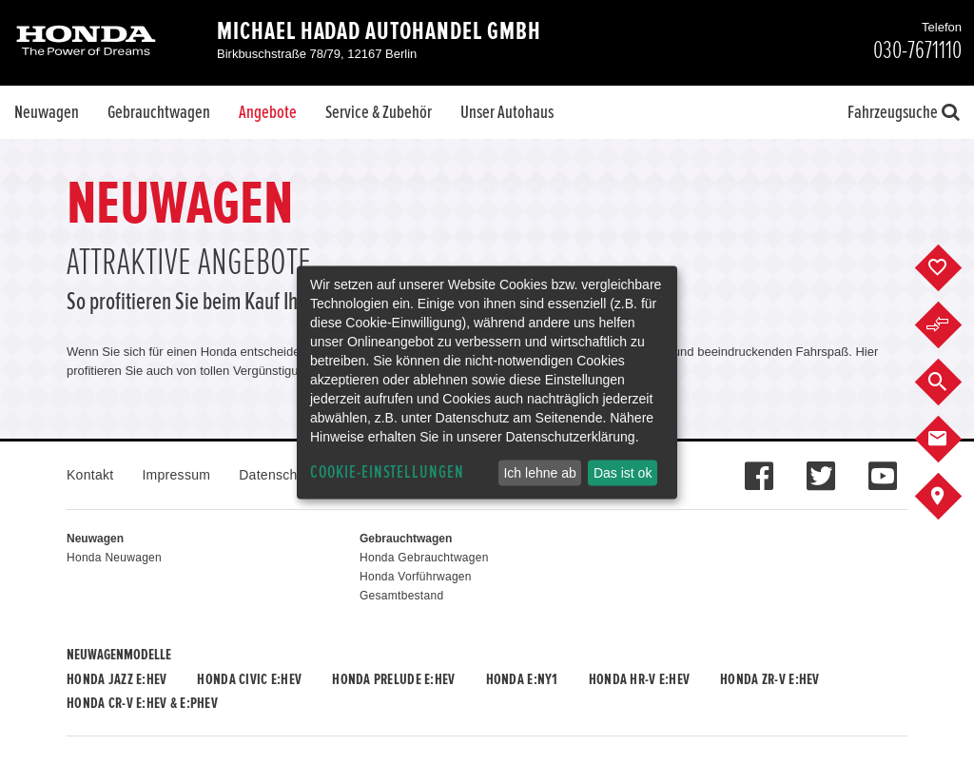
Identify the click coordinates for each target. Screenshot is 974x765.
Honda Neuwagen (114, 557)
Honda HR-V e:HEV (639, 679)
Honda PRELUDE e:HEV (393, 679)
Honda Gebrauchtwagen (424, 557)
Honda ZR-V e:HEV (769, 679)
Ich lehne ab (539, 473)
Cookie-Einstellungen (387, 472)
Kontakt (90, 474)
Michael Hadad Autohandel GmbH (379, 31)
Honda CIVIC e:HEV (249, 679)
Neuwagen (46, 112)
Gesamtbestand (401, 595)
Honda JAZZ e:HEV (116, 679)
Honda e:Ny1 (522, 679)
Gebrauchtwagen (158, 112)
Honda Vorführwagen (416, 576)
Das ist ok (623, 473)
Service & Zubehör (378, 112)
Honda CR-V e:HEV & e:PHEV (142, 703)
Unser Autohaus (507, 112)
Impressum (176, 474)
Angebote (268, 112)
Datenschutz (277, 474)
